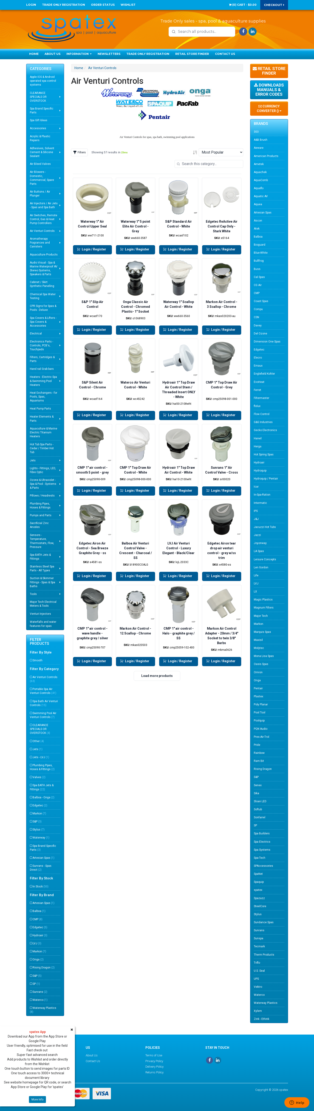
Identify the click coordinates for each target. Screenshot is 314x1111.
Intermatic (260, 503)
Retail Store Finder (192, 54)
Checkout (274, 5)
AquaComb (261, 180)
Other (38, 741)
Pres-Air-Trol (261, 736)
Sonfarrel (259, 817)
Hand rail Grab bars (42, 368)
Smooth (37, 660)
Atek (257, 228)
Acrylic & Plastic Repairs (40, 138)
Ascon (258, 220)
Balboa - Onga (43, 797)
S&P (37, 821)
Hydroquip (260, 470)
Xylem (258, 1011)
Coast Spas (261, 301)
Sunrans (40, 991)
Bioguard (259, 244)
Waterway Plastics (43, 1009)
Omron (258, 672)
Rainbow (259, 753)
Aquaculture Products (44, 254)
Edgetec (40, 805)
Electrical (36, 333)
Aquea (258, 204)
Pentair (258, 688)
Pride (257, 744)
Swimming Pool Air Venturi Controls (43, 715)
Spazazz (259, 898)
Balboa (39, 911)
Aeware (258, 147)
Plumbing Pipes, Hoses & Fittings (40, 505)
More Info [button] (37, 1099)
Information (79, 54)
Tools (33, 594)
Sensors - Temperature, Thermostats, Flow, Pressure (42, 540)
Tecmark (259, 946)
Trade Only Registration (63, 4)
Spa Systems (262, 849)
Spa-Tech (259, 857)
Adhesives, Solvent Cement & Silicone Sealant (42, 152)
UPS (256, 978)
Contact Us (225, 54)
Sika (256, 793)
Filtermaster (261, 398)
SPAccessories (263, 865)
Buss (257, 269)
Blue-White (261, 252)
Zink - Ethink (261, 1019)
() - (243, 4)
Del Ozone (260, 333)
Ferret (257, 390)
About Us (52, 54)
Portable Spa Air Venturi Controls (43, 691)
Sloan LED (260, 801)
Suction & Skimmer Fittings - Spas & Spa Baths (42, 582)
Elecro (258, 357)
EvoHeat (259, 382)
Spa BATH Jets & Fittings (40, 556)
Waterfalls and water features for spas (43, 623)
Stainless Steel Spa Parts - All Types (42, 568)
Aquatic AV (261, 196)
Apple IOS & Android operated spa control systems (43, 80)
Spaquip (259, 882)
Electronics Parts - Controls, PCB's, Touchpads (41, 345)
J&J (256, 519)
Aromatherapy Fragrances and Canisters (40, 242)
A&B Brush (260, 139)
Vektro (258, 986)
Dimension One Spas (267, 341)
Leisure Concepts (265, 559)
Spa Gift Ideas (38, 120)
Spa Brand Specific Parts (41, 110)
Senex (258, 785)
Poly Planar (261, 704)
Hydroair (40, 935)
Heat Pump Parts (40, 408)
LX (255, 591)
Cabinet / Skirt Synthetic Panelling (42, 284)
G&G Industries (263, 422)
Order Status (103, 4)
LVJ (37, 943)
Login (31, 4)
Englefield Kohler (264, 373)
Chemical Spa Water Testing (43, 296)
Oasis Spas (261, 664)
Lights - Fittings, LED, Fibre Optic (43, 470)
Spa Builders (262, 833)
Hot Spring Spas (264, 454)
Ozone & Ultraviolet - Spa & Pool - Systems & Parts (43, 483)
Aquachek (260, 172)
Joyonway (260, 543)
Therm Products (264, 954)
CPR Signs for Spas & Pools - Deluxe (43, 307)
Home (34, 54)
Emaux (258, 365)
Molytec (259, 648)
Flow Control (261, 414)
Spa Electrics (262, 841)
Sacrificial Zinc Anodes (39, 525)
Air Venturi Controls (42, 231)
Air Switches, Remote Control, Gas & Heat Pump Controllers (43, 219)
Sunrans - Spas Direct (40, 867)
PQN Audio (260, 728)
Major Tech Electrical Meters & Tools (43, 603)
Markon (39, 813)
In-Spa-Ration (262, 494)
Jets (33, 460)
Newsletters (109, 54)
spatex (258, 890)
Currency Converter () (269, 108)
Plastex (258, 696)
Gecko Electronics (265, 430)
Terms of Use (153, 1055)
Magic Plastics (263, 599)
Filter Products (39, 642)
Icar (256, 486)
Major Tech (261, 615)
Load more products (157, 676)
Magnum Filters (264, 607)
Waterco (40, 1000)
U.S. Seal (259, 970)
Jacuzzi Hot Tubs (265, 527)
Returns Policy (154, 1072)
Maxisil (258, 640)
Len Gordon (261, 567)
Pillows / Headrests (42, 495)
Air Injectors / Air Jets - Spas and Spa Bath (44, 205)
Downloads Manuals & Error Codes (269, 90)
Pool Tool (259, 712)
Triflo (257, 962)
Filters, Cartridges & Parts (42, 359)
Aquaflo (258, 188)
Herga (257, 446)
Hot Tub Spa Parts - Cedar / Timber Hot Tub (42, 448)
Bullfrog (259, 260)
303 (256, 131)
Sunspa (258, 938)
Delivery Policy (154, 1066)
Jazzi (257, 535)
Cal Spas (259, 277)
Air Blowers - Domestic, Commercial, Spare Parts (42, 177)
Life (256, 575)
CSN (256, 317)
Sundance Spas (264, 922)
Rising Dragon (44, 967)
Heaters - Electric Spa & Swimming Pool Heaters (43, 380)
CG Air (258, 285)
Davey (258, 325)
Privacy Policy (154, 1061)
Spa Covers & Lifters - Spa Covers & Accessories (43, 321)
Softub (258, 809)
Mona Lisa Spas (264, 656)
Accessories (38, 128)
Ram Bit (259, 761)
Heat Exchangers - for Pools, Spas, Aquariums (43, 396)
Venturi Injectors (40, 613)
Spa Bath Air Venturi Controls (44, 703)
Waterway (41, 837)
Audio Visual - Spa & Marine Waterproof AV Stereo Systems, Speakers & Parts (43, 268)
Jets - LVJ (41, 757)
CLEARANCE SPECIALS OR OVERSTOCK (38, 96)
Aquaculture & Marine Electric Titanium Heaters (43, 432)
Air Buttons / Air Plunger (40, 193)
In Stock (40, 886)
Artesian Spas (43, 857)
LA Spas (259, 551)
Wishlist (128, 4)
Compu (258, 309)
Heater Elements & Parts (42, 418)
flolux (257, 406)
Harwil (258, 438)
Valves (39, 777)
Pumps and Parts (40, 515)
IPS (256, 511)
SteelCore (260, 906)
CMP (37, 919)
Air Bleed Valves (40, 164)
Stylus (39, 829)
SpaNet (258, 873)
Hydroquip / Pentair (266, 478)
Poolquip (259, 720)
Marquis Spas (262, 632)
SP (36, 983)
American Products (266, 156)
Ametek (259, 164)
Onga (38, 959)
